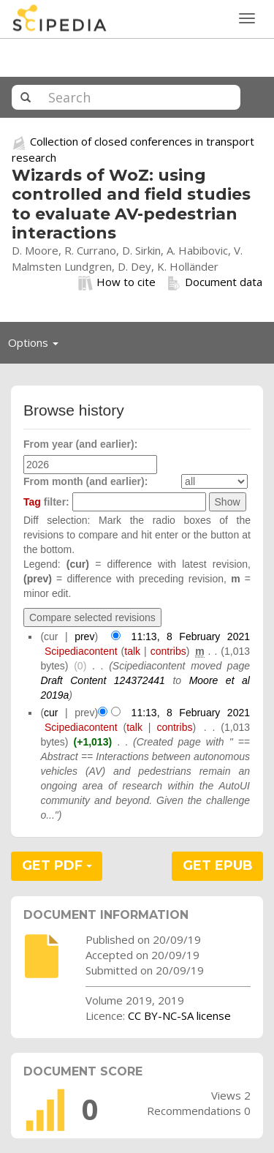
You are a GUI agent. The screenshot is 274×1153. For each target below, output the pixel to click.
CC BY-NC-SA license (179, 1015)
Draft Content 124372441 (102, 680)
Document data (214, 282)
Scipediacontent (81, 651)
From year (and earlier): (80, 444)
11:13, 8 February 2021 (191, 636)
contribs (168, 651)
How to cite (117, 282)
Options (37, 346)
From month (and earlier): (85, 481)
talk (132, 651)
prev (84, 636)
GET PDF (57, 865)
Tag (32, 502)
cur (51, 712)
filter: (46, 502)
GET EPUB (218, 865)
